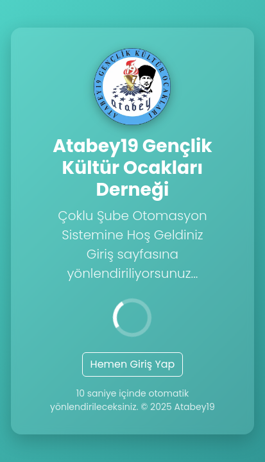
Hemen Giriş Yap (132, 364)
